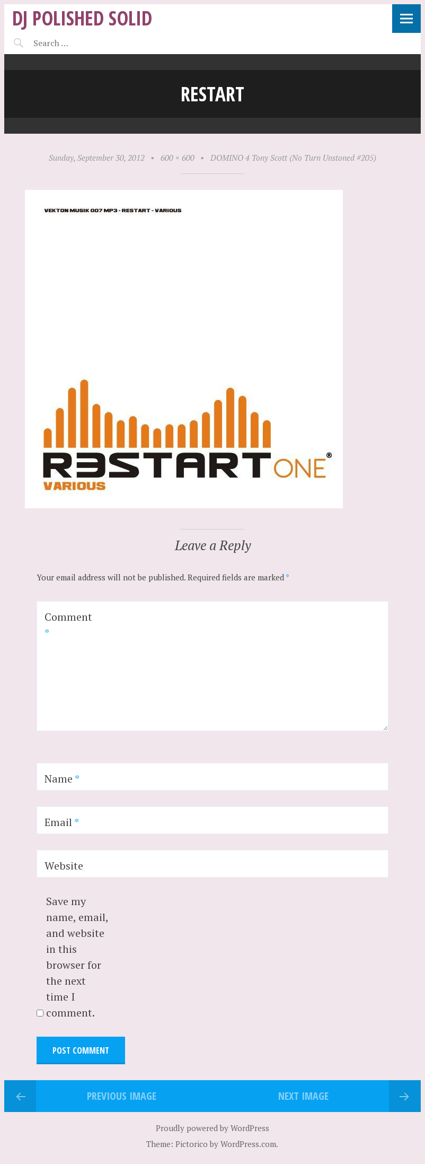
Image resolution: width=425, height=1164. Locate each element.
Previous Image (121, 1096)
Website (64, 865)
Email (62, 822)
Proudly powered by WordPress (212, 1128)
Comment (68, 625)
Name (62, 778)
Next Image (303, 1096)
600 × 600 (177, 157)
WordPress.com (248, 1144)
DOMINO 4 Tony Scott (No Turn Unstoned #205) (293, 157)
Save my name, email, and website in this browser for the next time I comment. (77, 957)
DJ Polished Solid (82, 17)
